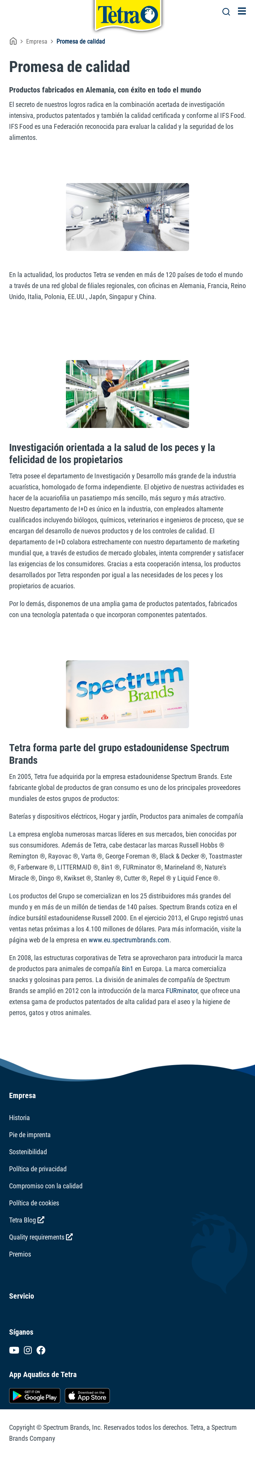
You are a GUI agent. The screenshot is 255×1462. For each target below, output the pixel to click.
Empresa (36, 41)
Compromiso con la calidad (46, 1186)
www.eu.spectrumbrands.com (129, 940)
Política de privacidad (38, 1169)
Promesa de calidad (80, 41)
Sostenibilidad (28, 1152)
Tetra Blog (26, 1220)
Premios (20, 1254)
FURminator (181, 991)
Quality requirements (41, 1237)
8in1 (127, 969)
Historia (19, 1118)
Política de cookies (34, 1203)
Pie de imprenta (30, 1135)
